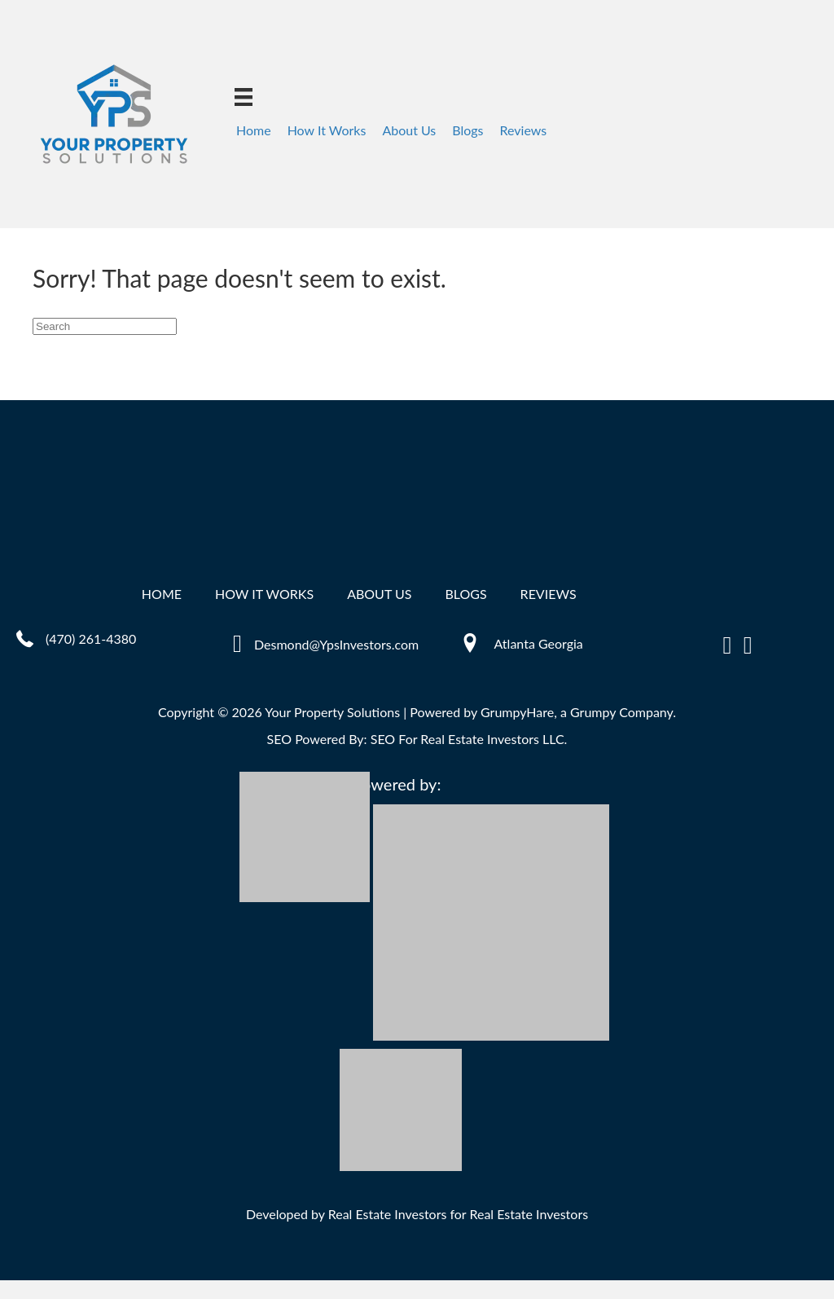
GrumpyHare (517, 712)
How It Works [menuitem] (327, 130)
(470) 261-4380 (91, 638)
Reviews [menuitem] (523, 130)
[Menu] (243, 96)
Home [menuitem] (253, 130)
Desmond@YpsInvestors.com (336, 644)
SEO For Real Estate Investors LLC (467, 738)
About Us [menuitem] (409, 130)
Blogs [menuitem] (467, 130)
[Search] (105, 326)
